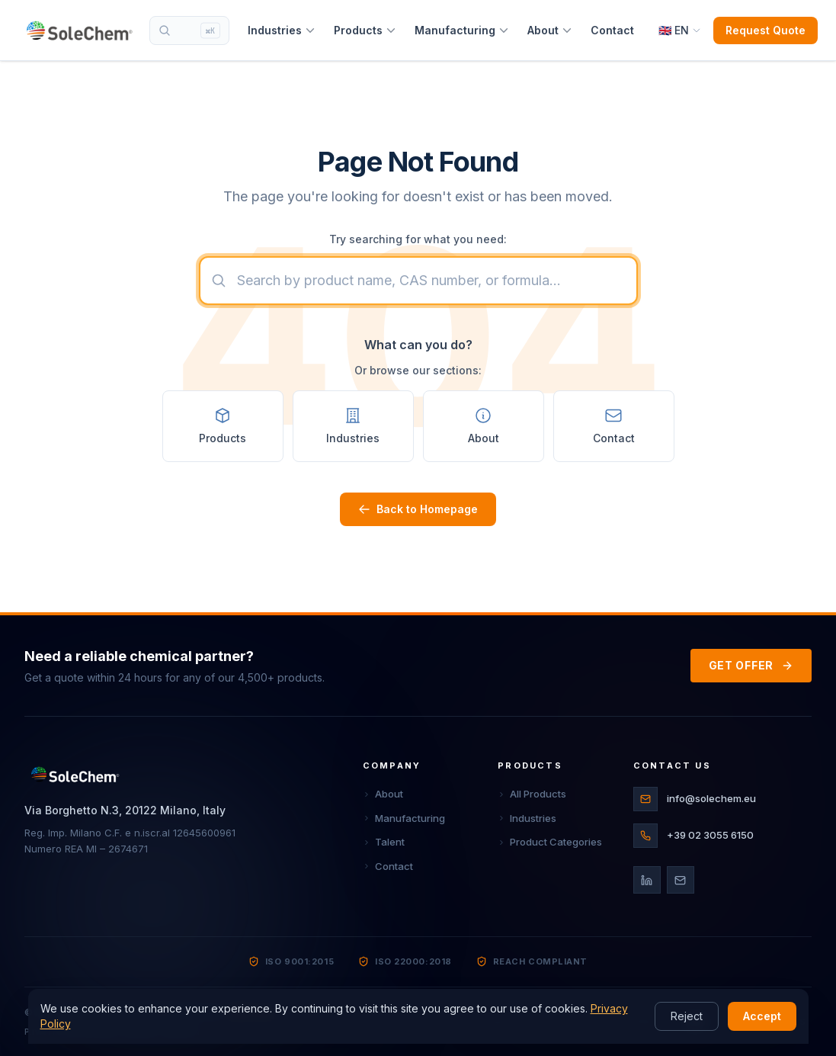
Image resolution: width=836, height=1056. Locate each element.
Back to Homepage (418, 508)
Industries (282, 30)
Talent (384, 842)
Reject (687, 1015)
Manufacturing (462, 30)
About (549, 30)
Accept (762, 1015)
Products (365, 30)
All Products (532, 794)
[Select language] (679, 30)
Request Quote (765, 30)
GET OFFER (751, 665)
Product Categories (550, 842)
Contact (612, 30)
